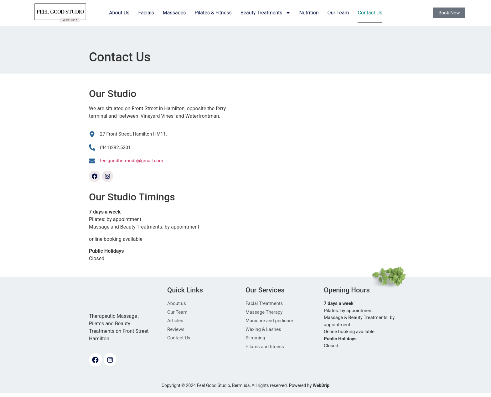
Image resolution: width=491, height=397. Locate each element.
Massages (174, 13)
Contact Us (370, 13)
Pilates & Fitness (212, 13)
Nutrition (309, 13)
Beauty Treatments (265, 12)
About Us (119, 13)
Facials (146, 13)
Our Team (338, 13)
